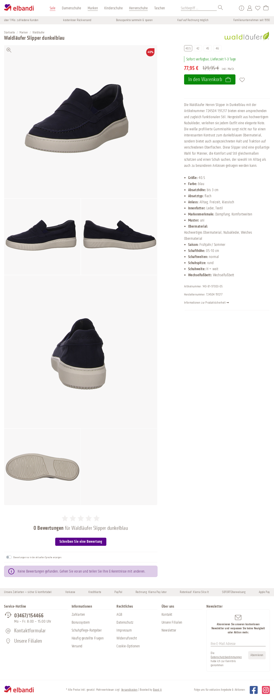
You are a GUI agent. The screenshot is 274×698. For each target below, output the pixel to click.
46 (217, 48)
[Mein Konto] (250, 8)
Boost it (157, 690)
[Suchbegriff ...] (199, 8)
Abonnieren (256, 655)
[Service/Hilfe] (241, 8)
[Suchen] (221, 8)
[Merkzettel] (258, 8)
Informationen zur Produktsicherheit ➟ (213, 303)
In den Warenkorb (209, 79)
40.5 (188, 48)
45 (207, 48)
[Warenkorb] (266, 8)
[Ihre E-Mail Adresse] (238, 643)
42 (197, 48)
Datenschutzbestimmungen (226, 657)
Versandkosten (129, 690)
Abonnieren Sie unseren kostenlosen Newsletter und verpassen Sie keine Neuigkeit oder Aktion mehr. (238, 624)
